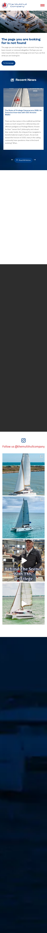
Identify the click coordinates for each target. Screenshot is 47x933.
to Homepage (8, 63)
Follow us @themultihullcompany (23, 446)
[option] (23, 119)
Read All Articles (23, 160)
